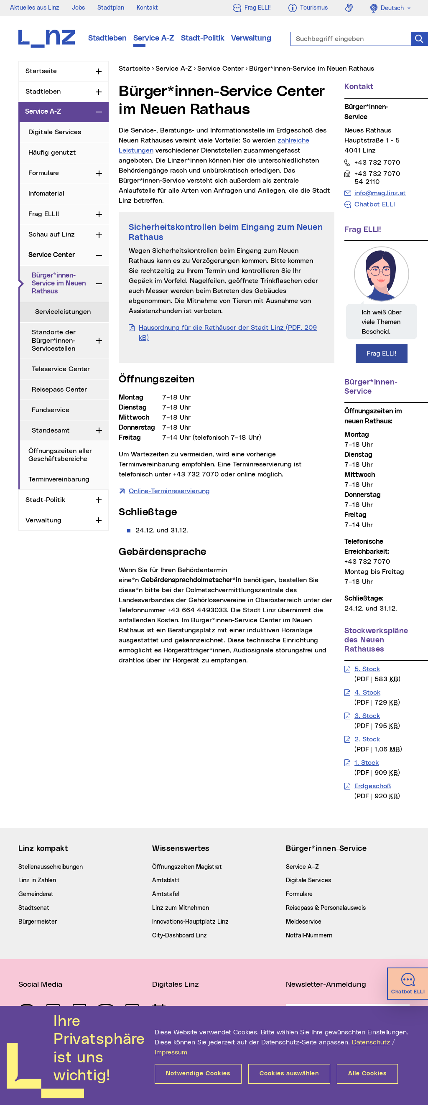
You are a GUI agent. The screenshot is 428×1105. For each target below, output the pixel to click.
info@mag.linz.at (380, 192)
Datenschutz (371, 1042)
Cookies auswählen (289, 1074)
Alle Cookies (367, 1074)
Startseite (41, 71)
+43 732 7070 (377, 162)
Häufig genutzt (52, 152)
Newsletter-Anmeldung (326, 984)
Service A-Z (153, 38)
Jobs (78, 8)
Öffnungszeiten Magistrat (187, 867)
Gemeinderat (36, 894)
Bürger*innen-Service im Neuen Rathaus (62, 283)
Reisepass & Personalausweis (326, 908)
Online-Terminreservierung (169, 491)
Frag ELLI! (43, 214)
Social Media (40, 984)
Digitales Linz (175, 984)
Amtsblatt (166, 880)
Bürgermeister (37, 922)
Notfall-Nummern (309, 936)
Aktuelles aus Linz (34, 8)
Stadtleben (107, 38)
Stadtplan (110, 8)
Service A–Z (302, 867)
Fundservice (50, 410)
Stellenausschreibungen (50, 867)
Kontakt (147, 8)
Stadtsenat (33, 908)
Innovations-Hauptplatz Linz (190, 922)
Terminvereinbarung (58, 479)
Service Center (51, 255)
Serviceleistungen (63, 311)
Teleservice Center (61, 369)
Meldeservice (303, 922)
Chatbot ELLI (374, 204)
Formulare (43, 173)
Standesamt (51, 430)
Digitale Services (54, 132)
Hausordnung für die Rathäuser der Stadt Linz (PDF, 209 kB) (228, 332)
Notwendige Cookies (198, 1074)
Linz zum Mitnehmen (180, 908)
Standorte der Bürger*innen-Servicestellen (54, 340)
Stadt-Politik (202, 38)
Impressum (171, 1052)
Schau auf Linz (51, 234)
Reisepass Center (59, 389)
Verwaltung (251, 38)
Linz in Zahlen (37, 880)
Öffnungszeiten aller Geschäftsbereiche (60, 455)
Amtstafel (165, 894)
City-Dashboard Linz (179, 936)
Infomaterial (46, 193)
